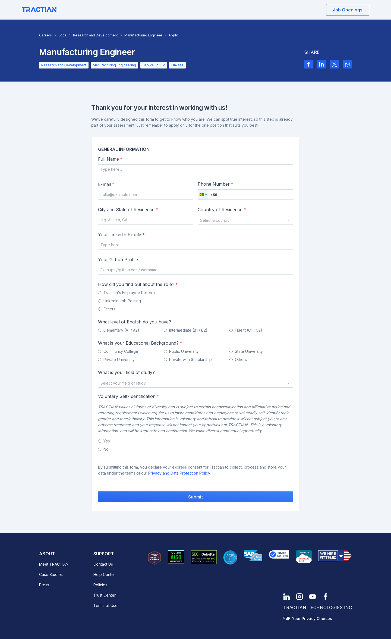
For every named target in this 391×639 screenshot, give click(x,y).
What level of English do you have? (134, 322)
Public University (184, 351)
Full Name (110, 159)
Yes (106, 441)
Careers (45, 35)
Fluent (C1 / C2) (248, 330)
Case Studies (51, 574)
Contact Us (103, 564)
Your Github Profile (118, 259)
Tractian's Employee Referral (129, 292)
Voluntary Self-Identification (128, 396)
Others (109, 309)
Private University (119, 359)
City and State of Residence (128, 209)
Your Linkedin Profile (121, 234)
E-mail (106, 184)
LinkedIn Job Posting (122, 300)
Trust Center (104, 595)
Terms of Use (105, 605)
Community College (120, 351)
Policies (100, 584)
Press (44, 584)
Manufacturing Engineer (143, 35)
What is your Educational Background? (140, 343)
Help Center (104, 574)
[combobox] (203, 195)
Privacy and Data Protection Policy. (179, 473)
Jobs (62, 35)
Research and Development (95, 35)
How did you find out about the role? (138, 284)
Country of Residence (222, 209)
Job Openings (347, 10)
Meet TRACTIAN (53, 564)
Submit (195, 497)
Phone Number (215, 184)
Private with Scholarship (190, 359)
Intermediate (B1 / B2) (188, 330)
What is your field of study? (126, 372)
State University (249, 351)
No (106, 449)
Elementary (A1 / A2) (121, 330)
